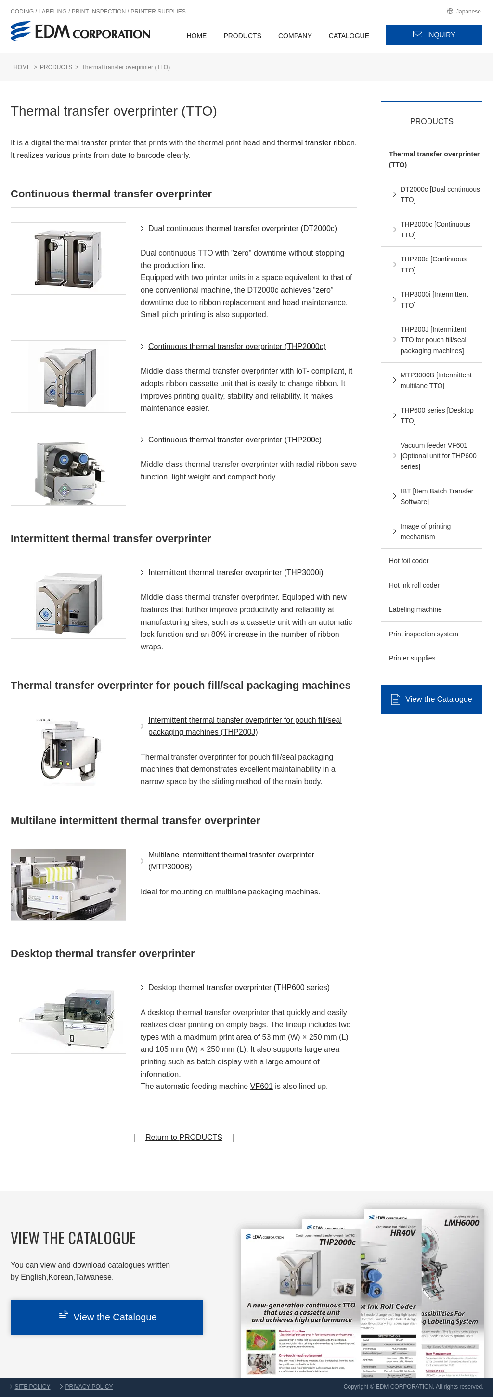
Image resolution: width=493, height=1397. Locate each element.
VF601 (261, 1086)
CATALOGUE (349, 35)
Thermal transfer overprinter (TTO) (434, 159)
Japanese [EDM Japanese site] (468, 11)
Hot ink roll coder (414, 585)
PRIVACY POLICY (89, 1387)
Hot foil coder (408, 561)
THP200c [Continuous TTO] (434, 264)
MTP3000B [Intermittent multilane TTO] (436, 380)
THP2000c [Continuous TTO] (435, 229)
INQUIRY (441, 35)
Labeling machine (415, 609)
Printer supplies (412, 658)
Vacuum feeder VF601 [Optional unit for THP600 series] (439, 456)
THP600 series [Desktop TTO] (437, 415)
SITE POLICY (33, 1387)
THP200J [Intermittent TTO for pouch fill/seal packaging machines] (434, 340)
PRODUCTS (242, 35)
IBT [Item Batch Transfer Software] (437, 496)
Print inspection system (423, 634)
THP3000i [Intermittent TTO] (434, 299)
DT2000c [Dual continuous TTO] (440, 194)
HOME (196, 35)
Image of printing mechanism (426, 531)
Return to (183, 1137)
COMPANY (295, 35)
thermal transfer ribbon (316, 143)
